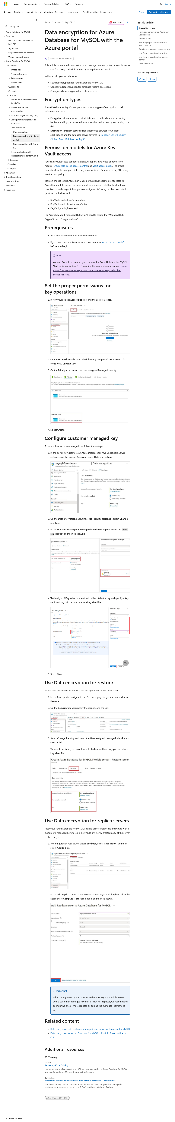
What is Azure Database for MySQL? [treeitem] (20, 42)
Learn (47, 22)
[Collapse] (37, 20)
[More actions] (127, 22)
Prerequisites (145, 38)
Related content (146, 63)
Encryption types (147, 27)
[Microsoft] (5, 4)
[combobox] (20, 26)
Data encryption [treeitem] (20, 131)
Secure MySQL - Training (56, 1065)
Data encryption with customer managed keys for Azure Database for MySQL (90, 1028)
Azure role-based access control (71, 165)
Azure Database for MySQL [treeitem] (18, 32)
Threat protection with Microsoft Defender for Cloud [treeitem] (24, 154)
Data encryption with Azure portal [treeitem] (26, 138)
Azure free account (112, 242)
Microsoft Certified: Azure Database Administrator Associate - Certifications (80, 1080)
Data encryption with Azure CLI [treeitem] (25, 146)
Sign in (168, 3)
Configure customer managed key (154, 49)
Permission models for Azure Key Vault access (154, 33)
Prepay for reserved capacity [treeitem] (21, 52)
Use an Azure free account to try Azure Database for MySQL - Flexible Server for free (90, 270)
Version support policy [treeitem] (18, 57)
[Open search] (161, 4)
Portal (141, 12)
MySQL (68, 22)
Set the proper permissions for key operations (153, 44)
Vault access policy (102, 165)
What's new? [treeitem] (16, 69)
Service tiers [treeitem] (16, 82)
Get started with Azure (159, 12)
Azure (57, 22)
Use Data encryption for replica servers (153, 58)
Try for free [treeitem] (13, 48)
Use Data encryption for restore (153, 53)
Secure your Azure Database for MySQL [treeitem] (24, 101)
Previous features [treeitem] (18, 74)
